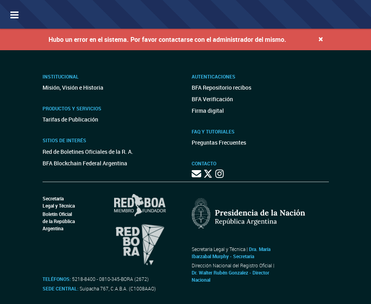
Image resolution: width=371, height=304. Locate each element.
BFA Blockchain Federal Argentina (85, 163)
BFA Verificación (212, 99)
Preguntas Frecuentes (219, 142)
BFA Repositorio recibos (221, 87)
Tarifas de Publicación (70, 119)
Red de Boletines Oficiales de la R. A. (88, 151)
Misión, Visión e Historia (73, 87)
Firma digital (208, 110)
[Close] (321, 39)
